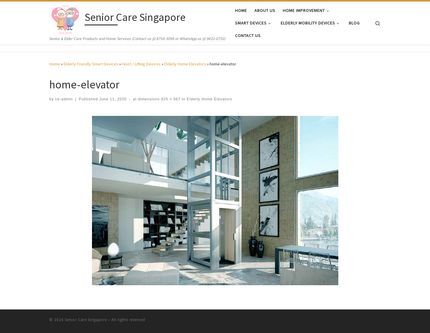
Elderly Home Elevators (185, 64)
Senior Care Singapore (86, 319)
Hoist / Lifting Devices (141, 64)
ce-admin (64, 99)
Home (54, 64)
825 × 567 (170, 99)
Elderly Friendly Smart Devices (91, 64)
